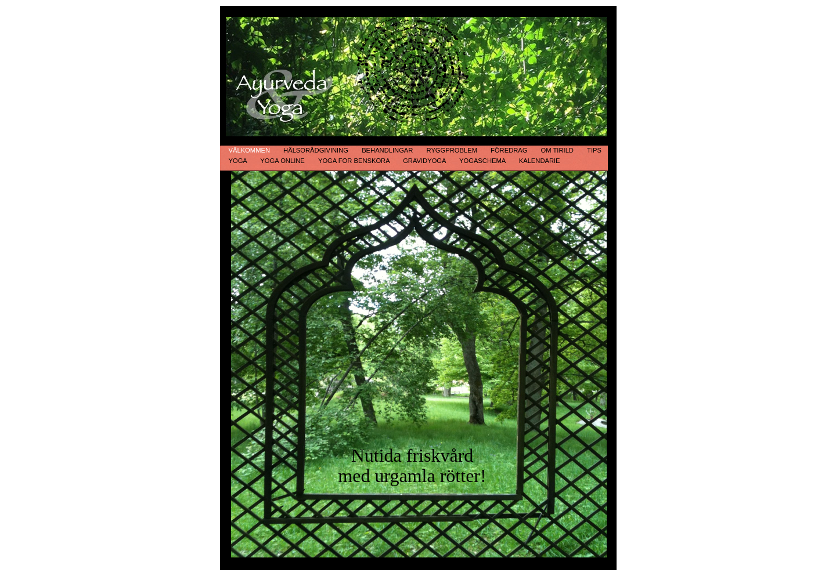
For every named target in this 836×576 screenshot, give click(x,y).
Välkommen (250, 150)
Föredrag (510, 150)
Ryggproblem (453, 150)
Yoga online (283, 160)
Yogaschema (483, 160)
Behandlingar (388, 150)
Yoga (239, 160)
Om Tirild (558, 150)
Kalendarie (539, 160)
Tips (594, 150)
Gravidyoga (425, 160)
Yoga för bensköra (354, 160)
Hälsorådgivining (316, 150)
